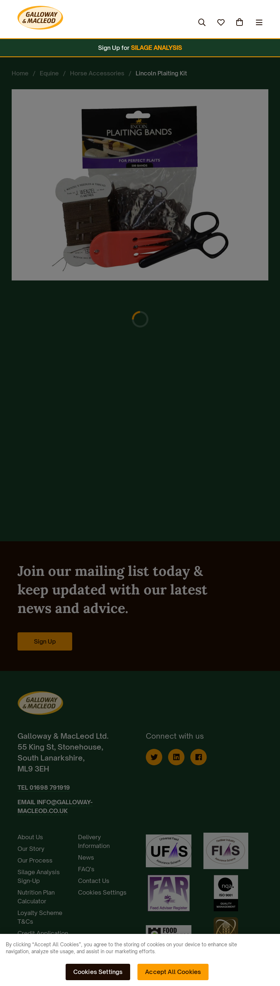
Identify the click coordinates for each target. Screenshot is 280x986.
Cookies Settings (98, 971)
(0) (240, 22)
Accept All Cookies (173, 971)
